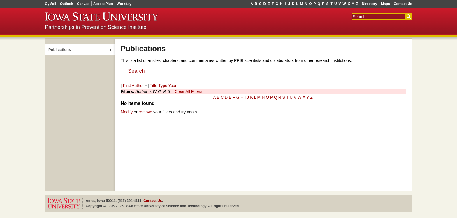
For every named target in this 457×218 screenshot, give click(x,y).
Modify (127, 112)
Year (172, 85)
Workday (124, 4)
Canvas (83, 4)
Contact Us (403, 4)
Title (153, 85)
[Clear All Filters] (188, 91)
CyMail (50, 4)
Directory (369, 4)
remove (145, 112)
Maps (385, 4)
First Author (133, 85)
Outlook (66, 4)
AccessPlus (103, 4)
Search (136, 71)
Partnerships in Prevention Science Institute (95, 27)
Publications (59, 49)
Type (162, 85)
